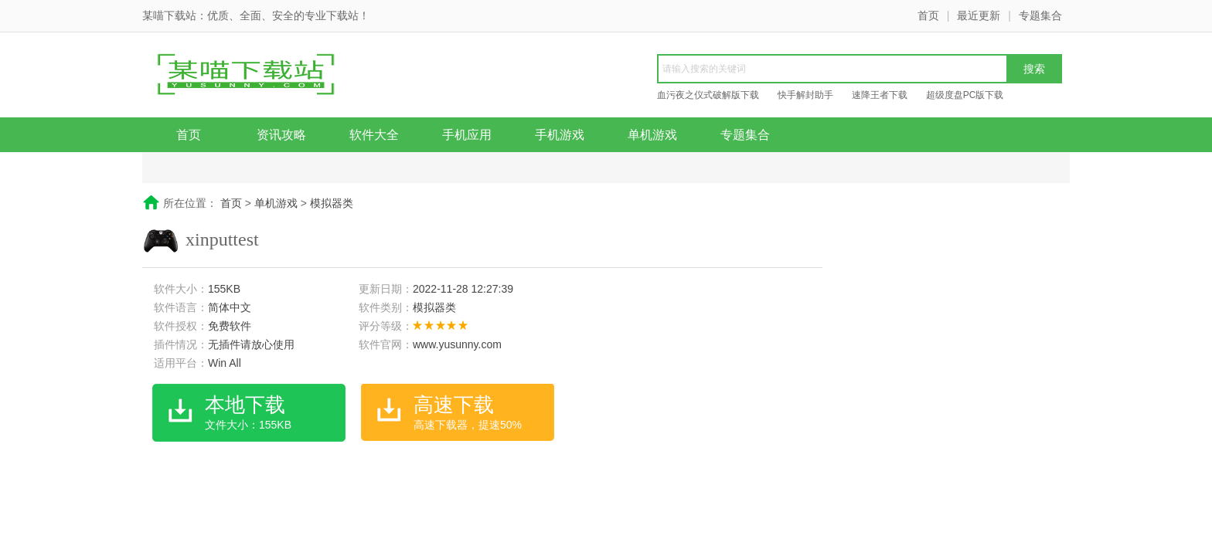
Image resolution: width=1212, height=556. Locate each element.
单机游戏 (652, 134)
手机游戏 (559, 134)
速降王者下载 (879, 95)
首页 (928, 15)
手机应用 (467, 134)
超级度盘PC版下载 (965, 95)
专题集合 (1040, 15)
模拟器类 (331, 203)
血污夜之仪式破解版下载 (708, 95)
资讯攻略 (281, 134)
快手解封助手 (805, 95)
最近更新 (978, 15)
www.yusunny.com (457, 344)
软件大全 (374, 134)
